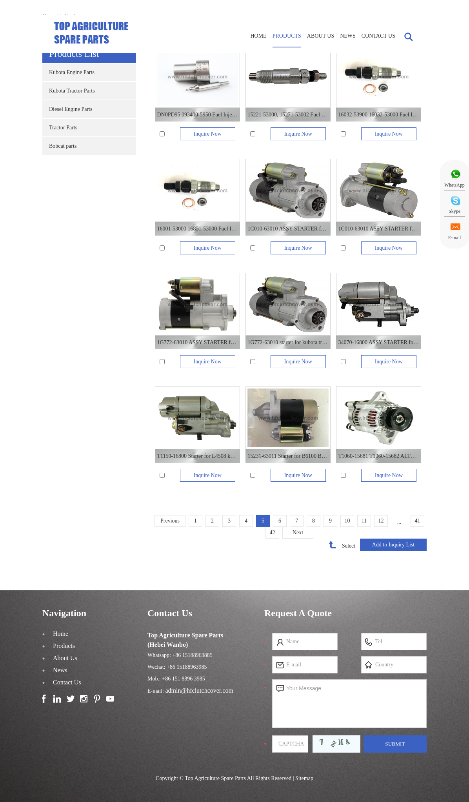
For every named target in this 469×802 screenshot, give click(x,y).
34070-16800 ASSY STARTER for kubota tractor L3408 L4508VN (378, 342)
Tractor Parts (63, 128)
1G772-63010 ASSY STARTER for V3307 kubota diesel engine (197, 342)
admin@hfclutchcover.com (199, 690)
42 (272, 532)
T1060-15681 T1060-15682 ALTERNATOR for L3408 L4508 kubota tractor (378, 456)
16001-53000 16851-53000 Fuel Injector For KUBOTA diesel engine (197, 229)
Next (298, 532)
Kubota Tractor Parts (72, 91)
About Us (320, 36)
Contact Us (378, 36)
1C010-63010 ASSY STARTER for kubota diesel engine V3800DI (287, 229)
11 (364, 521)
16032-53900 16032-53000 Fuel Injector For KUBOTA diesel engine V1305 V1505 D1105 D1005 (378, 115)
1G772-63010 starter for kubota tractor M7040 (287, 342)
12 (381, 521)
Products (287, 36)
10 (347, 521)
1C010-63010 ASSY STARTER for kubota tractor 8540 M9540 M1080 (378, 229)
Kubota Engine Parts (72, 72)
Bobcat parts (62, 146)
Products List (74, 54)
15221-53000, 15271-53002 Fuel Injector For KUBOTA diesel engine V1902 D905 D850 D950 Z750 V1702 (287, 115)
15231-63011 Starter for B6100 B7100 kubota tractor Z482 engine (287, 456)
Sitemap (304, 778)
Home (258, 36)
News (348, 36)
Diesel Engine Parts (70, 109)
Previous (170, 521)
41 (417, 521)
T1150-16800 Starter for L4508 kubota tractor (197, 456)
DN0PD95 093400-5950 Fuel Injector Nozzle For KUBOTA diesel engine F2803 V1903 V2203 (197, 115)
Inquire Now (208, 134)
